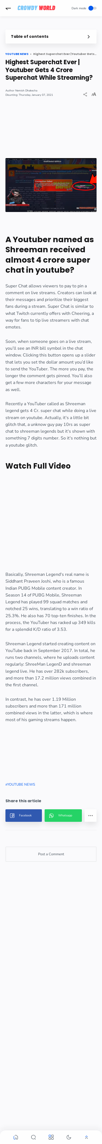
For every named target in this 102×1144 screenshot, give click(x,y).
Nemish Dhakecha (26, 91)
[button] (8, 8)
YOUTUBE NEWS (21, 784)
